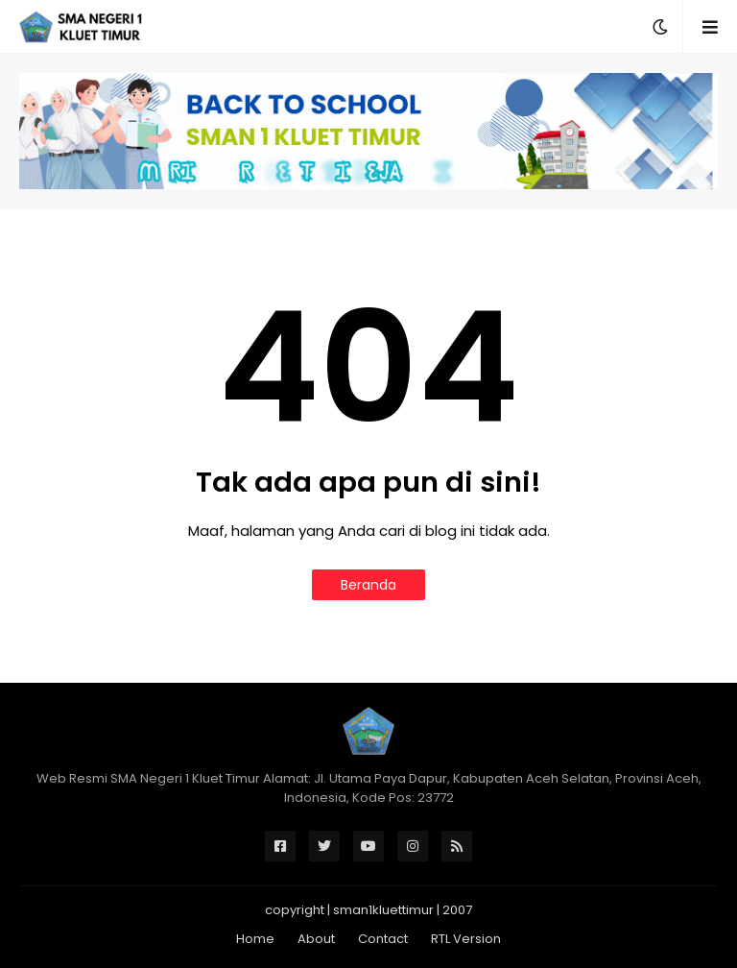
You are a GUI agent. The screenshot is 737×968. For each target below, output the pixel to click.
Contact (383, 939)
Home (255, 939)
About (316, 939)
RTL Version (466, 939)
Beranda (368, 584)
